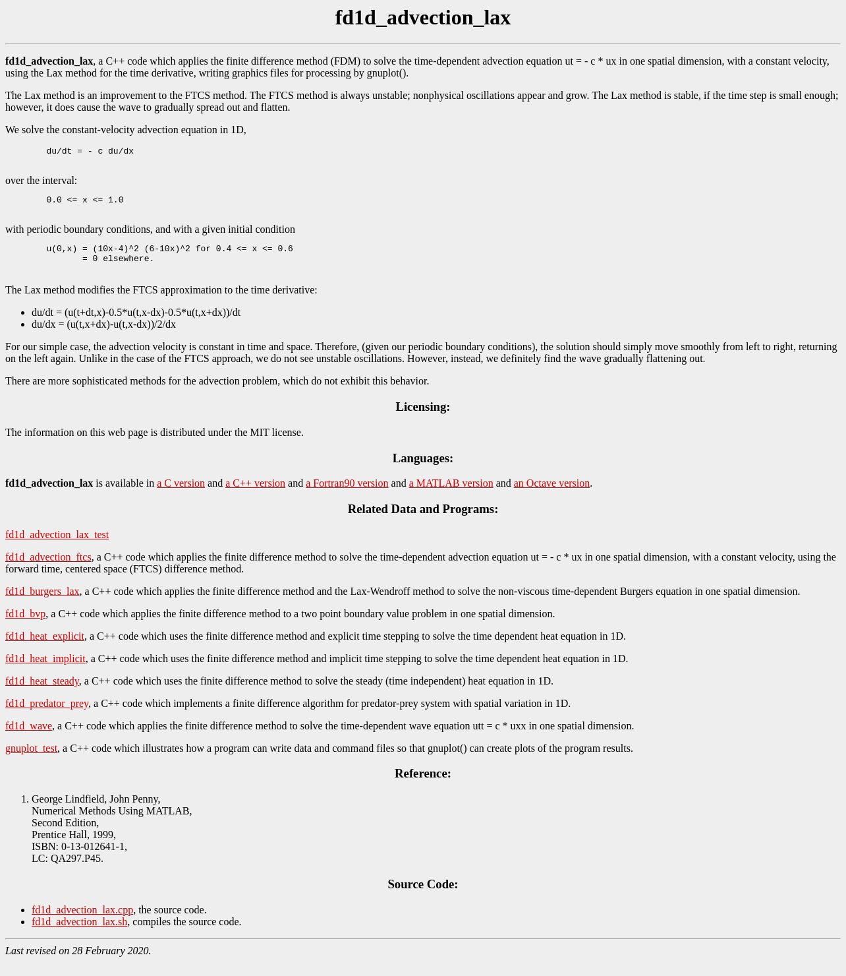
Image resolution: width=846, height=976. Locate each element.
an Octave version (552, 497)
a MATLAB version (451, 497)
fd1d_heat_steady (42, 694)
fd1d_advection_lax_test (57, 548)
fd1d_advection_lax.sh (79, 935)
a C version (181, 497)
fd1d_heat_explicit (44, 650)
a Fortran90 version (347, 497)
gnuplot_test (31, 762)
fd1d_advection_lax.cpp (82, 923)
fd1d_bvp (25, 627)
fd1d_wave (28, 739)
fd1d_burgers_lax (42, 605)
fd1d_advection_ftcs (48, 570)
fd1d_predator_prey (46, 717)
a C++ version (255, 497)
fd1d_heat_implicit (45, 672)
